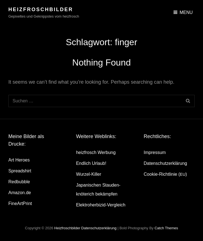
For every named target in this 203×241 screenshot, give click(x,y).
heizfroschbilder (40, 9)
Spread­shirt (19, 170)
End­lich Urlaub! (91, 163)
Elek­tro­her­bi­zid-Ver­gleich (100, 205)
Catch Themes (166, 228)
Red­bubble (19, 181)
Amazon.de (19, 192)
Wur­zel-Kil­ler (88, 174)
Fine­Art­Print (20, 203)
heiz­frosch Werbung (96, 152)
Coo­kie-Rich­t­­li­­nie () (165, 174)
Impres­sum (155, 152)
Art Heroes (19, 160)
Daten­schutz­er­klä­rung (165, 163)
